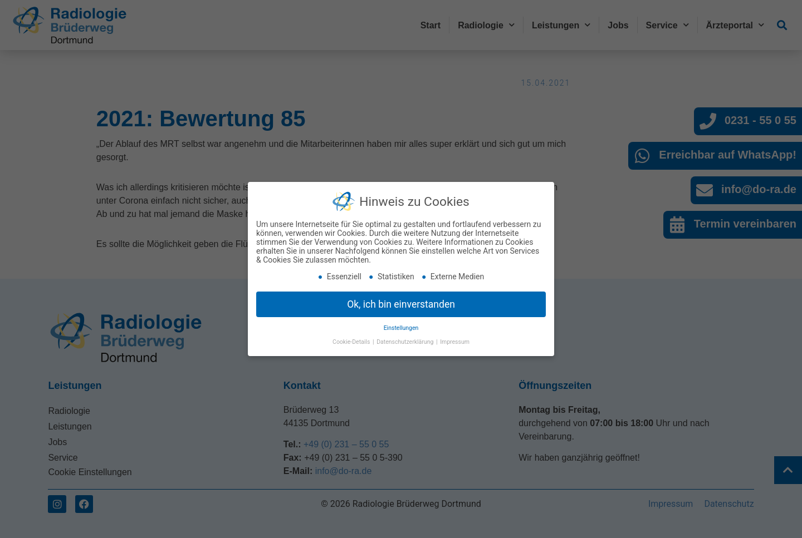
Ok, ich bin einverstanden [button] (401, 303)
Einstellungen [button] (401, 327)
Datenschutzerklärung (405, 341)
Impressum (455, 341)
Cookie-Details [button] (351, 341)
